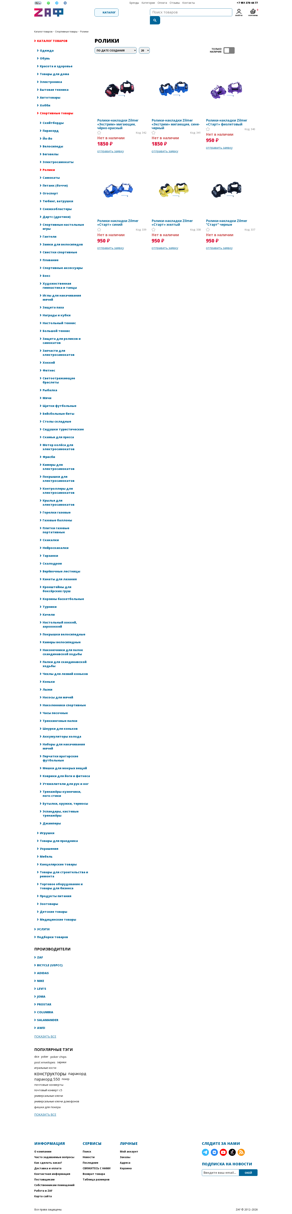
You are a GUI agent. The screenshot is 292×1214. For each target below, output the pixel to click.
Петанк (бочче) (55, 178)
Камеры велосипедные (62, 634)
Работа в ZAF (43, 1183)
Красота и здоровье (56, 58)
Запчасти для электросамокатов (58, 345)
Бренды (134, 2)
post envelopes (44, 1054)
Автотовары (50, 90)
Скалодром (52, 556)
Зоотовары (49, 896)
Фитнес (49, 362)
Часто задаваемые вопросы (54, 1149)
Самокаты (51, 170)
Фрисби (49, 449)
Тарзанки (50, 548)
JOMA (41, 989)
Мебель (46, 849)
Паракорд (51, 123)
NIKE (40, 973)
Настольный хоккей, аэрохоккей (60, 616)
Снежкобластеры (57, 201)
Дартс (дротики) (57, 209)
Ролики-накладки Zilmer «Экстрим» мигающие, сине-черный (176, 116)
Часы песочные (55, 705)
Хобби (45, 97)
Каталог (85, 12)
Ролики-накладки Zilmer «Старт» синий (117, 215)
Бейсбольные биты (58, 406)
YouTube (223, 1144)
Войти (238, 15)
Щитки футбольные (59, 398)
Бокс (46, 268)
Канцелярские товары (58, 856)
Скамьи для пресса (58, 429)
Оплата (162, 2)
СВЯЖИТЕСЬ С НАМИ (96, 1160)
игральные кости (45, 1060)
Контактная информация (52, 1166)
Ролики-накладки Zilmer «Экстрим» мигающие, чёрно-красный (117, 116)
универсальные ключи (48, 1088)
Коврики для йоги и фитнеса (66, 768)
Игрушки (47, 825)
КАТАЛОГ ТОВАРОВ (43, 23)
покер (65, 1071)
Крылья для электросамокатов (58, 495)
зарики (61, 1054)
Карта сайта (43, 1188)
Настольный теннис (59, 315)
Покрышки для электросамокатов (58, 471)
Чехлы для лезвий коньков (65, 666)
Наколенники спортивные (64, 697)
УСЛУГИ (43, 921)
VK (214, 1144)
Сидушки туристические (63, 421)
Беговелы (50, 146)
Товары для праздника (59, 833)
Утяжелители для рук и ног (66, 776)
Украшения (49, 841)
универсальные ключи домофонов (56, 1093)
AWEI (41, 1020)
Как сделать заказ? (48, 1155)
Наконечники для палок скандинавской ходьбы (63, 644)
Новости (89, 1149)
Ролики (49, 162)
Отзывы (175, 2)
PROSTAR (44, 996)
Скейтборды (53, 115)
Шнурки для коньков (60, 721)
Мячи (47, 390)
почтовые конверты (48, 1077)
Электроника (51, 74)
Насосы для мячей (58, 689)
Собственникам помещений (54, 1177)
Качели (49, 607)
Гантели (49, 229)
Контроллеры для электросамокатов (58, 483)
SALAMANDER (47, 1012)
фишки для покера (47, 1099)
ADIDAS (43, 965)
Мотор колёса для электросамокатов (58, 439)
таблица (245, 42)
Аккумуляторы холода (62, 729)
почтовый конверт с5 (48, 1082)
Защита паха (53, 299)
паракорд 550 (47, 1071)
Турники (50, 599)
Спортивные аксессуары (63, 260)
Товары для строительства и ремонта (64, 866)
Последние (90, 1155)
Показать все (45, 1029)
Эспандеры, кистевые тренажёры (61, 806)
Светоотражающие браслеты (59, 372)
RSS (241, 1144)
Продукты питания (55, 888)
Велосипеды (53, 138)
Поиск (87, 1143)
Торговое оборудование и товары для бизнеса (61, 878)
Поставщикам (44, 1171)
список (254, 42)
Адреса (125, 1155)
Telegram (205, 1144)
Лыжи (47, 682)
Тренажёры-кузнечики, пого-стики (62, 786)
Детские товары (53, 904)
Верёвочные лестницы (61, 563)
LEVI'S (41, 981)
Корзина (126, 1160)
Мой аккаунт (129, 1143)
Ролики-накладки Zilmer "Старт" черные (226, 215)
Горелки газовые (57, 505)
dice (36, 1049)
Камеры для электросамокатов (58, 459)
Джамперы (52, 815)
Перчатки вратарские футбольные (60, 750)
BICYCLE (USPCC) (50, 957)
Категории (148, 2)
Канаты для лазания (60, 571)
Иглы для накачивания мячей (62, 290)
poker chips (58, 1049)
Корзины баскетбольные (63, 591)
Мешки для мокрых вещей (65, 760)
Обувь (45, 50)
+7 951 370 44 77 (247, 2)
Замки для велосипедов (63, 236)
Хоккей (49, 355)
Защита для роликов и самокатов (62, 333)
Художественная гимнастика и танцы (60, 278)
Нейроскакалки (56, 540)
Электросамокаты (58, 154)
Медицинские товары (58, 912)
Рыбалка (50, 382)
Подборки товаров (52, 929)
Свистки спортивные (60, 244)
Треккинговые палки (60, 713)
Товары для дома (54, 66)
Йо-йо (47, 131)
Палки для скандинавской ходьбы (65, 656)
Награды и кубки (57, 307)
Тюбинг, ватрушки (58, 193)
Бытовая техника (54, 82)
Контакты (188, 2)
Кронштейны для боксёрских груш (57, 581)
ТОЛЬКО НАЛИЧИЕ (229, 42)
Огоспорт (50, 185)
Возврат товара (94, 1166)
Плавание (50, 252)
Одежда (47, 43)
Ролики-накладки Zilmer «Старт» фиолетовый (226, 114)
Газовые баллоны (57, 512)
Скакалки (51, 532)
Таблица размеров (96, 1171)
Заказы (125, 1149)
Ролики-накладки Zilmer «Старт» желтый (172, 215)
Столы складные (57, 414)
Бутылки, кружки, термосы (65, 796)
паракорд (77, 1065)
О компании (42, 1143)
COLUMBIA (45, 1004)
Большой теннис (56, 323)
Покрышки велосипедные (64, 626)
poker (44, 1049)
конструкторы (50, 1065)
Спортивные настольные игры (63, 219)
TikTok (232, 1144)
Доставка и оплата (47, 1160)
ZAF (40, 949)
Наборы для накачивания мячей (64, 738)
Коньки (49, 674)
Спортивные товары (66, 23)
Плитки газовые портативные (56, 522)
